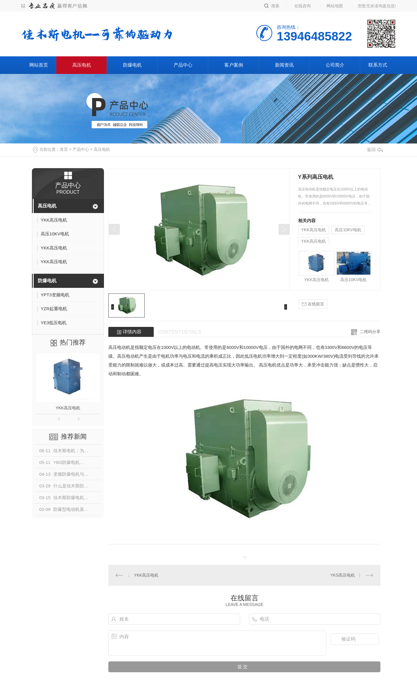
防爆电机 (132, 65)
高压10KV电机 (348, 229)
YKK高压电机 (68, 408)
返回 (375, 149)
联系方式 (377, 65)
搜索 (275, 6)
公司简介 (335, 65)
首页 (64, 149)
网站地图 (335, 6)
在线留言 (313, 304)
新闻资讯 (284, 65)
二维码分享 (370, 331)
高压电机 (81, 65)
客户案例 (233, 65)
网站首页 (38, 65)
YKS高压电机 (342, 575)
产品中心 (183, 65)
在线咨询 (302, 6)
